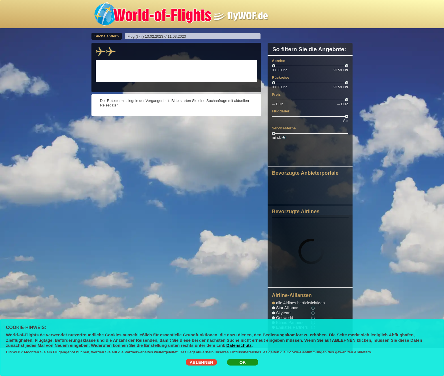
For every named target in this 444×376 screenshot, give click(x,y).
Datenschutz (238, 345)
